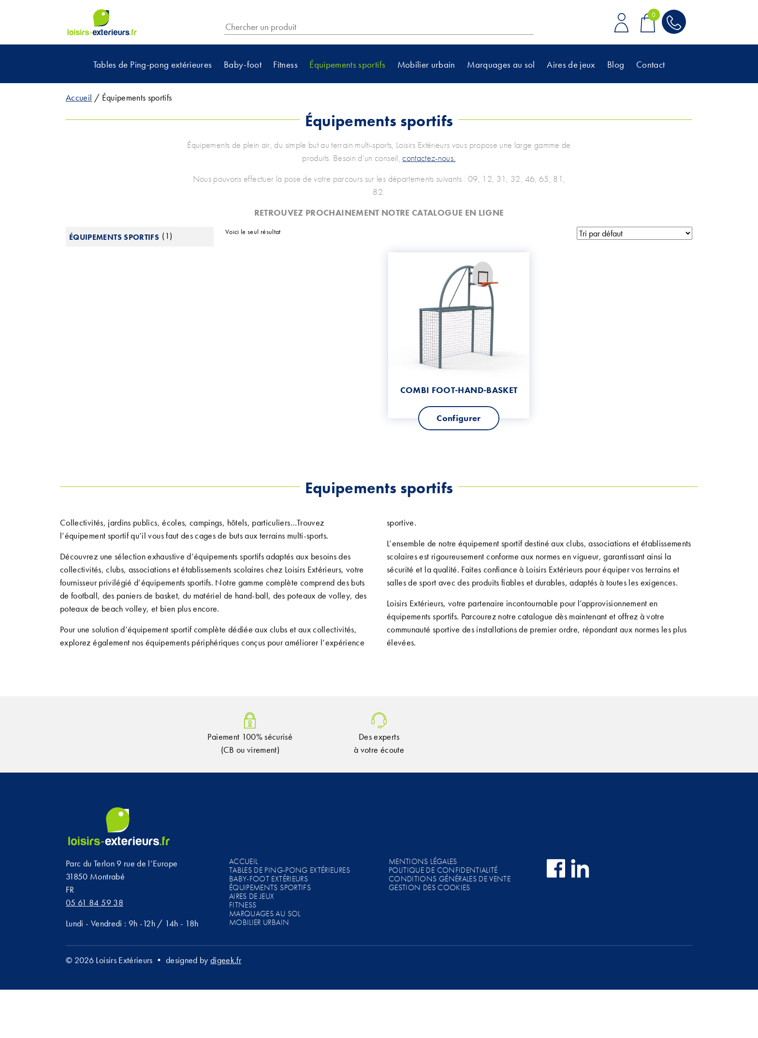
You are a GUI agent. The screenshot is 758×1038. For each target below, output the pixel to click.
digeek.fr (225, 962)
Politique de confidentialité (443, 873)
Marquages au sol (501, 64)
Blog (615, 64)
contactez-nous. (428, 157)
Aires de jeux (571, 64)
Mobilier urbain (426, 64)
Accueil (79, 97)
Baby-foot (243, 64)
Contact (650, 64)
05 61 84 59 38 (94, 905)
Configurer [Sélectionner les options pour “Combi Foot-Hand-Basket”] (459, 418)
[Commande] (634, 233)
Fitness (285, 64)
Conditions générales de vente (449, 882)
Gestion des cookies (429, 890)
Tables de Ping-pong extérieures (152, 64)
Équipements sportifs (347, 64)
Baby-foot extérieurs (268, 882)
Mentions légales (423, 864)
